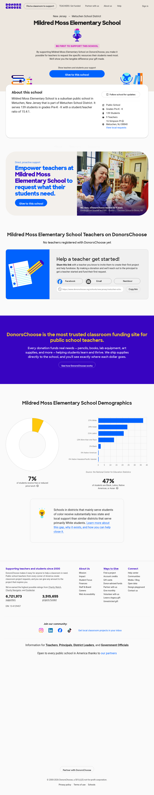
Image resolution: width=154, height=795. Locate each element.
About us (108, 6)
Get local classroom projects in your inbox (100, 630)
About (58, 146)
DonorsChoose (13, 6)
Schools (91, 783)
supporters (22, 597)
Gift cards (107, 580)
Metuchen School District (86, 16)
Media (131, 580)
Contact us (133, 590)
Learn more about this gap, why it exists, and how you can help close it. (82, 527)
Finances (83, 583)
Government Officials (115, 645)
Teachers (75, 146)
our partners (109, 653)
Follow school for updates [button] (121, 94)
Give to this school (77, 74)
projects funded (58, 597)
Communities (134, 576)
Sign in (145, 6)
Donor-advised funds (112, 583)
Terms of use (80, 783)
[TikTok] (69, 630)
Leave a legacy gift (111, 598)
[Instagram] (41, 630)
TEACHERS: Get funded (69, 6)
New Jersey (60, 16)
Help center (133, 573)
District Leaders (84, 645)
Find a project (109, 573)
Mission (82, 573)
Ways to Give (110, 568)
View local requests (116, 127)
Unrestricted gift (110, 601)
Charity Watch (54, 587)
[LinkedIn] (50, 630)
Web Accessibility (87, 594)
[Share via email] (98, 281)
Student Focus (85, 580)
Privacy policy (65, 783)
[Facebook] (60, 630)
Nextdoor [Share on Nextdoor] (124, 281)
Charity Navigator (13, 590)
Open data (132, 583)
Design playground (136, 587)
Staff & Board (85, 587)
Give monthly (109, 590)
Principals (65, 645)
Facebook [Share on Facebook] (66, 281)
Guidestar (30, 590)
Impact (82, 576)
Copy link (133, 289)
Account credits (110, 576)
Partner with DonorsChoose (77, 768)
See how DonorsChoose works (77, 365)
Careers (82, 590)
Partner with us (92, 6)
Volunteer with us (111, 594)
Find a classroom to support (40, 6)
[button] (98, 289)
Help (119, 6)
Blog (137, 580)
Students (94, 146)
